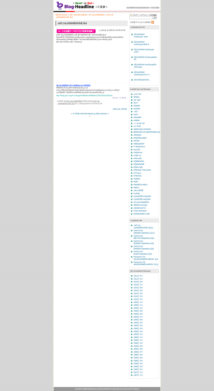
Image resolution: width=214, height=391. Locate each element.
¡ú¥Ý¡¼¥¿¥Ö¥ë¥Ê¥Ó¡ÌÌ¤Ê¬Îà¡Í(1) (143, 226)
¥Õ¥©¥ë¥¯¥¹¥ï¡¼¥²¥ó (142, 170)
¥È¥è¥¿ (137, 97)
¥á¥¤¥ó (90, 114)
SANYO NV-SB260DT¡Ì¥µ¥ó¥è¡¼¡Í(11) (144, 232)
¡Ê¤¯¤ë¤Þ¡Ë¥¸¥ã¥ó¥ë (78, 15)
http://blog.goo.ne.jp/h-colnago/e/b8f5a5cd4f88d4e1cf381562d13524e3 (84, 96)
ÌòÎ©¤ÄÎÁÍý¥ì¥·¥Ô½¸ (142, 80)
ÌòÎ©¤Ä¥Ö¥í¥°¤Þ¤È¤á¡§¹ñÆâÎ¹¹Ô (141, 43)
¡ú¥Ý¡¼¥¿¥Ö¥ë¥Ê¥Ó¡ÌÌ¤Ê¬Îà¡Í (72, 23)
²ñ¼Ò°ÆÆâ (155, 7)
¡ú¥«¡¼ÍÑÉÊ (138, 190)
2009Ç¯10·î (138, 308)
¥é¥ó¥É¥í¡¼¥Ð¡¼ (141, 185)
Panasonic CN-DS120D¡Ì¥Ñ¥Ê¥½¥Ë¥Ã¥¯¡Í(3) (146, 258)
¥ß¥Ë (136, 182)
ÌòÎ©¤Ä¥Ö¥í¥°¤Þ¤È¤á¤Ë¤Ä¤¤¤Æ (138, 7)
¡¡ (73, 85)
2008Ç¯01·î (138, 369)
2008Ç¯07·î (138, 352)
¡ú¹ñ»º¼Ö (137, 94)
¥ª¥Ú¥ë (137, 141)
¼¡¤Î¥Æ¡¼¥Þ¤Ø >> (101, 114)
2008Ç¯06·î (138, 355)
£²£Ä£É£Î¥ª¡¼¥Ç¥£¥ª (142, 199)
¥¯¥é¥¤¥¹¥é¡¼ (139, 147)
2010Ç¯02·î (138, 296)
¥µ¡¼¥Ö (137, 150)
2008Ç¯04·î (138, 361)
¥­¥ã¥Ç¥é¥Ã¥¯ (139, 144)
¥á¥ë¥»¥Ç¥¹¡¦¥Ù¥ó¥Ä (142, 129)
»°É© (136, 112)
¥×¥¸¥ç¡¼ (137, 173)
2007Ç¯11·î (138, 375)
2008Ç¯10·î (138, 343)
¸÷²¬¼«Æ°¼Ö (139, 123)
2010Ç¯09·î (138, 282)
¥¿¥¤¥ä (137, 193)
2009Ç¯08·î (138, 314)
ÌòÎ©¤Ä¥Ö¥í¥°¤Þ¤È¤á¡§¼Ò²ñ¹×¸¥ (142, 73)
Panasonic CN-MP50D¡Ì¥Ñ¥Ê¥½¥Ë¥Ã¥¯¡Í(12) (146, 263)
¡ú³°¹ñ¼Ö (137, 126)
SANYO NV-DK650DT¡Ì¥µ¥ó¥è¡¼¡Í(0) (144, 247)
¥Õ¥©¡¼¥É (138, 167)
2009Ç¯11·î (138, 305)
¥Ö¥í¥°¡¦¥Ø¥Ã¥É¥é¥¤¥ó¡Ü (87, 389)
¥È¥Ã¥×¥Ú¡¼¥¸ (61, 15)
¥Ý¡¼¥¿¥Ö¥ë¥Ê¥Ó (96, 15)
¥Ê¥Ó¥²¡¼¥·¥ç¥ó (140, 205)
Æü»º (136, 103)
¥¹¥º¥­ (136, 115)
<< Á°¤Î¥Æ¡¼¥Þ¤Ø (78, 114)
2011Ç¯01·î (138, 279)
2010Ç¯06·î (138, 288)
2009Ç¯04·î (138, 326)
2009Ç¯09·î (138, 311)
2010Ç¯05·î (138, 290)
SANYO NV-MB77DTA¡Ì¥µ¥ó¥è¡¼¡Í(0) (144, 237)
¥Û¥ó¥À (137, 106)
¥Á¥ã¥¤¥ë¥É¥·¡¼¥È (142, 214)
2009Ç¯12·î (138, 302)
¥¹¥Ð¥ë (136, 120)
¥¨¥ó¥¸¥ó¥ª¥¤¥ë (140, 211)
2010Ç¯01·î (138, 299)
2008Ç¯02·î (138, 367)
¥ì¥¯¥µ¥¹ (137, 100)
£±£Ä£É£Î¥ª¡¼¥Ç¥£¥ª (142, 196)
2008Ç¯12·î (138, 337)
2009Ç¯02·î (138, 331)
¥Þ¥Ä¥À (137, 109)
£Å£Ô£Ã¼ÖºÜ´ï (140, 208)
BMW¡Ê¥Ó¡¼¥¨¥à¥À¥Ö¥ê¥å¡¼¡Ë (147, 132)
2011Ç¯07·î (138, 276)
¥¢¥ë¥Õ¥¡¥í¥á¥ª (140, 138)
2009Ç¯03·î (138, 328)
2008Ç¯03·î (138, 364)
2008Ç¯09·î (138, 346)
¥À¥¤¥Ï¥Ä (137, 117)
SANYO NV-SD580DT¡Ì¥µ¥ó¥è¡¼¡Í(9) (144, 242)
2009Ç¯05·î (138, 323)
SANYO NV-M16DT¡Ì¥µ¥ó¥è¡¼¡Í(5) (143, 253)
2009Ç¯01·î (138, 334)
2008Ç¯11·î (138, 340)
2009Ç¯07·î (138, 317)
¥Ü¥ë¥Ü (137, 179)
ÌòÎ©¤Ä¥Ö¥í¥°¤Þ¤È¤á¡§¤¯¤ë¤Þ (141, 35)
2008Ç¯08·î (138, 349)
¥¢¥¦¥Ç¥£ (137, 135)
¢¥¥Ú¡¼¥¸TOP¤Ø (120, 109)
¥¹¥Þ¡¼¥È (138, 158)
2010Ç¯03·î (138, 293)
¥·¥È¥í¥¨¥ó (138, 153)
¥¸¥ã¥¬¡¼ (137, 155)
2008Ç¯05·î (138, 358)
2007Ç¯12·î (138, 372)
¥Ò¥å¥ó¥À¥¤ (139, 161)
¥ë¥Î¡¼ (136, 188)
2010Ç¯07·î (138, 285)
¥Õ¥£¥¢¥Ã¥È (139, 164)
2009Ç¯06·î (138, 320)
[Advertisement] (78, 63)
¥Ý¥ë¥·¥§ (137, 176)
